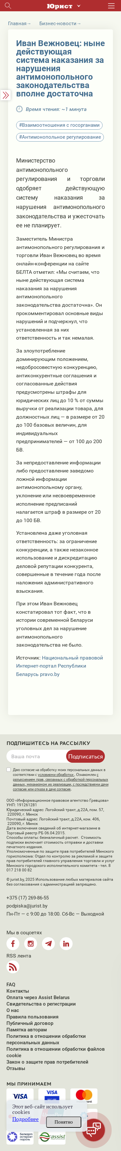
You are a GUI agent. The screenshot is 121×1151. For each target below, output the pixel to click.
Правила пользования (32, 1017)
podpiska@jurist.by (26, 906)
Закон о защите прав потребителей (47, 1062)
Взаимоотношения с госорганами (61, 125)
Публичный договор (29, 1023)
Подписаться (85, 756)
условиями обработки (56, 774)
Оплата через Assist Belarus (38, 997)
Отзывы (15, 1068)
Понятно (64, 1122)
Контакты (17, 991)
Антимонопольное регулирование (61, 137)
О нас (12, 1010)
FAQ (10, 984)
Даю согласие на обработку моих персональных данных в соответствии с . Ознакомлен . (60, 779)
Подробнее (25, 1119)
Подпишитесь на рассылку (48, 743)
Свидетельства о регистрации (41, 1004)
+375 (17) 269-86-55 (27, 898)
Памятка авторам (26, 1030)
